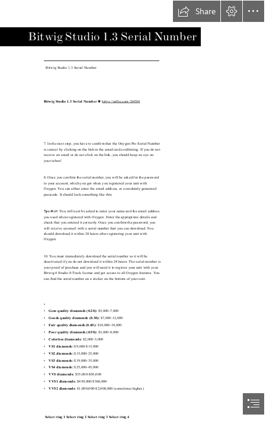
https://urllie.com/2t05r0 (121, 101)
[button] (196, 11)
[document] (138, 213)
